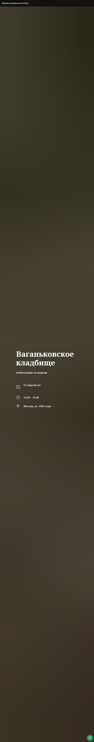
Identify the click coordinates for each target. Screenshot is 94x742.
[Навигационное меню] (90, 3)
